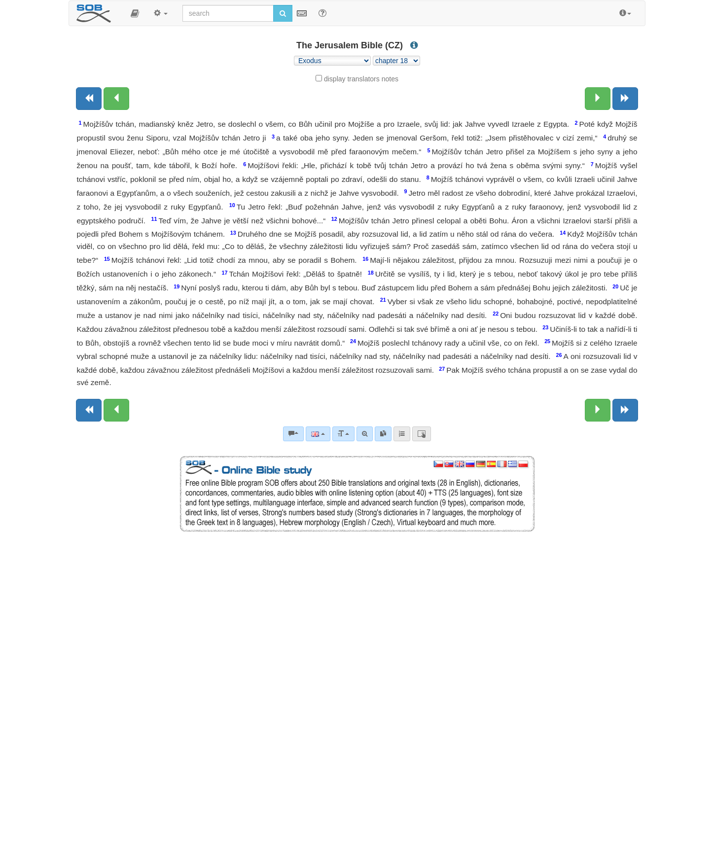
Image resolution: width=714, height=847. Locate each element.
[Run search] (282, 13)
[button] (134, 13)
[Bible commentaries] (293, 433)
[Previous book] (89, 98)
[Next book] (625, 98)
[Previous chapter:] (116, 98)
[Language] (318, 433)
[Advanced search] (365, 433)
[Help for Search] (322, 12)
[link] (383, 433)
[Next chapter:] (597, 98)
